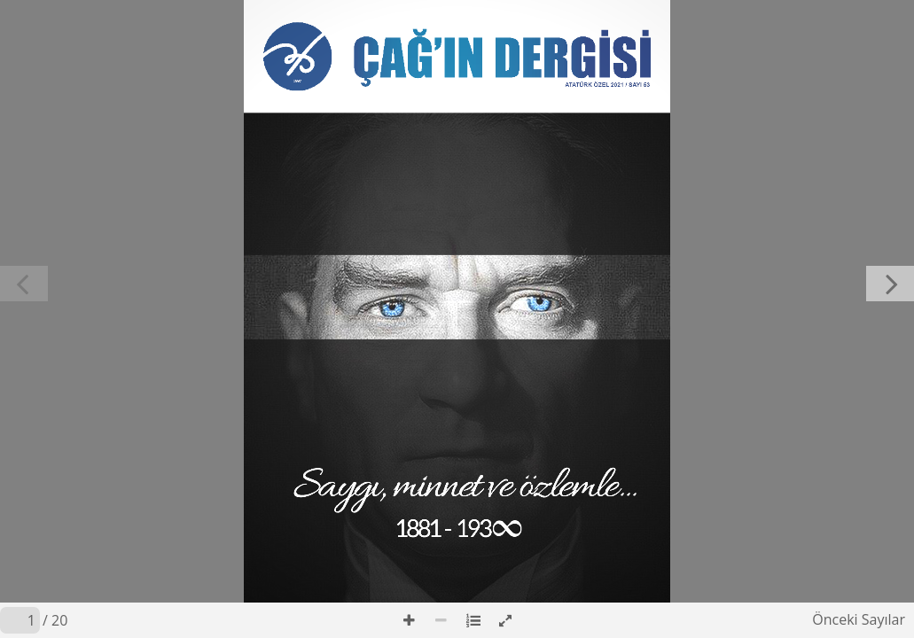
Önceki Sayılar (858, 619)
